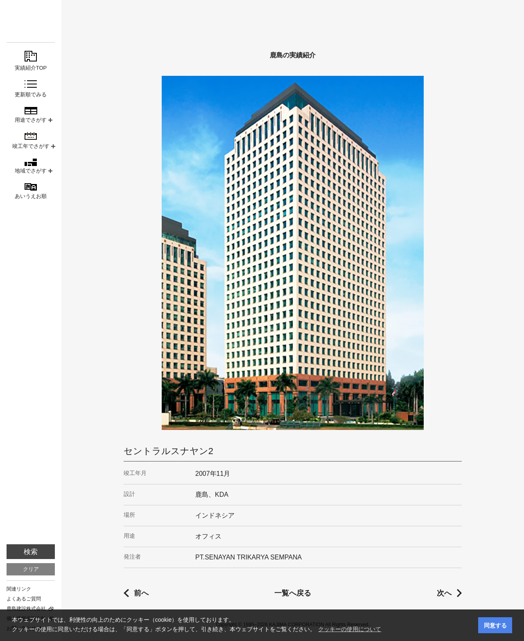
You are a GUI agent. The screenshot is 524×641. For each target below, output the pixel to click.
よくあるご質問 (24, 598)
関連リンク (19, 588)
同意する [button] (495, 625)
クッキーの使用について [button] (349, 629)
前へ (141, 593)
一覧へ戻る (292, 593)
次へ (444, 593)
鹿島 (31, 21)
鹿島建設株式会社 (26, 608)
